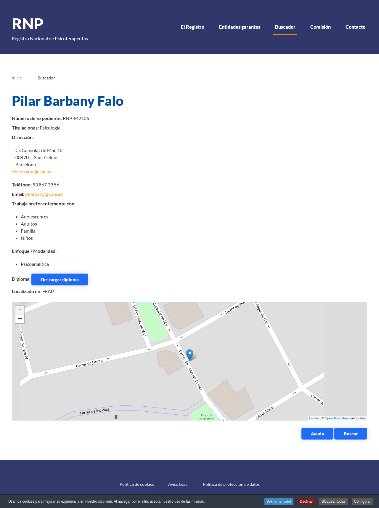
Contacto (355, 27)
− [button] (20, 318)
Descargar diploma (60, 279)
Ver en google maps (31, 171)
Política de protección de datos (231, 484)
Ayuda (317, 433)
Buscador (285, 27)
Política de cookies (137, 484)
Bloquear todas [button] (334, 502)
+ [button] (20, 310)
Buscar (351, 433)
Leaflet (314, 418)
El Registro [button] (192, 27)
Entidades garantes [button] (239, 27)
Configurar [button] (362, 502)
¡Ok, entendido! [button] (279, 502)
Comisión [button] (320, 27)
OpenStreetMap (336, 418)
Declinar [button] (306, 502)
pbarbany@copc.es (44, 194)
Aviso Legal (178, 484)
